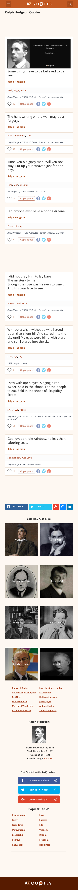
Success (43, 819)
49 (14, 149)
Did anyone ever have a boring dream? (36, 211)
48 (14, 103)
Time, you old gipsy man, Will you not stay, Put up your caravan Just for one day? (35, 166)
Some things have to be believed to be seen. (35, 73)
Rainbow (16, 457)
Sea (9, 457)
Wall (9, 135)
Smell (18, 303)
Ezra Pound (45, 692)
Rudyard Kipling (20, 688)
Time (9, 184)
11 (14, 471)
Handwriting (19, 135)
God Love (27, 457)
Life (41, 824)
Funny (15, 819)
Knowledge (17, 844)
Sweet (10, 409)
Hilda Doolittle (19, 701)
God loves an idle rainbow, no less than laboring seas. (36, 441)
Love (41, 814)
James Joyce (45, 701)
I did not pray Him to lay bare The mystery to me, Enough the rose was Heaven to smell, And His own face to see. (35, 282)
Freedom (43, 839)
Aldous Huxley (46, 706)
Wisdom (43, 829)
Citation (48, 758)
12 (14, 198)
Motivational (19, 829)
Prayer (10, 303)
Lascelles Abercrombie (50, 688)
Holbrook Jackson (48, 697)
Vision (24, 90)
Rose (24, 303)
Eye (15, 356)
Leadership (18, 834)
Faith (9, 90)
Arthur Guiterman (21, 710)
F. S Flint (16, 697)
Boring (18, 226)
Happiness (44, 844)
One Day (23, 184)
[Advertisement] (39, 26)
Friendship (17, 824)
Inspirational (19, 814)
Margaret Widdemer (22, 706)
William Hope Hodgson (24, 692)
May (29, 135)
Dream (10, 226)
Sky (20, 356)
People (23, 409)
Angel (16, 90)
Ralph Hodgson (16, 81)
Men (16, 184)
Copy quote (26, 104)
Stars (9, 356)
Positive (16, 839)
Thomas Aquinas (47, 710)
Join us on (39, 780)
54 (14, 426)
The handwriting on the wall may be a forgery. (35, 119)
